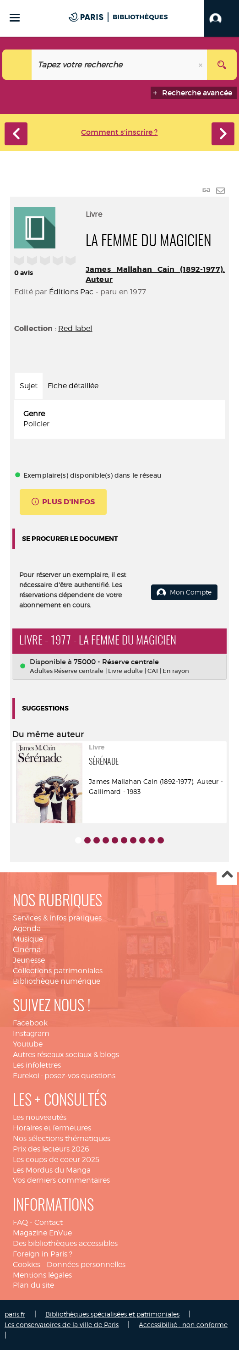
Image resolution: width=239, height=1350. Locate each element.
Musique (28, 939)
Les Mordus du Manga (52, 1170)
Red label (75, 328)
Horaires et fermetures (52, 1128)
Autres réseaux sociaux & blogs (66, 1054)
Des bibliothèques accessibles (65, 1243)
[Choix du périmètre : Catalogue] (17, 65)
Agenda (27, 928)
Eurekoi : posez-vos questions (64, 1075)
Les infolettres (37, 1065)
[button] (221, 18)
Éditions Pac (71, 291)
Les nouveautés (39, 1117)
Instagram (31, 1033)
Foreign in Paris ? (42, 1254)
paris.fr (15, 1314)
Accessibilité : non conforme (183, 1324)
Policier (36, 423)
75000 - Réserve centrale (116, 661)
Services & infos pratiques (57, 918)
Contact (48, 1222)
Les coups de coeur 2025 (56, 1159)
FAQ (20, 1222)
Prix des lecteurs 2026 (51, 1149)
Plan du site (33, 1285)
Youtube (28, 1044)
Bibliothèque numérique (56, 981)
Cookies (26, 1264)
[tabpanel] (119, 419)
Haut (227, 875)
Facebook (30, 1023)
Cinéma (27, 949)
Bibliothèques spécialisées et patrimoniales (112, 1314)
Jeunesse (29, 960)
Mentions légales (42, 1275)
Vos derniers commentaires (61, 1180)
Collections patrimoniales (58, 970)
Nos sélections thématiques (61, 1138)
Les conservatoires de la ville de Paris (62, 1324)
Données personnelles (86, 1264)
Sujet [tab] (29, 385)
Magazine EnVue (42, 1233)
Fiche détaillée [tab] (73, 385)
